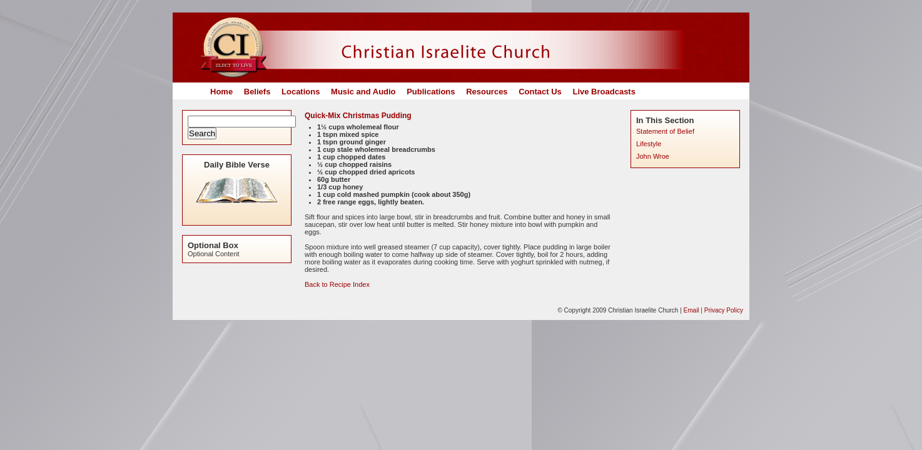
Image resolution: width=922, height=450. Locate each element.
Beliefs (257, 91)
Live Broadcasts (603, 91)
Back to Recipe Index (337, 284)
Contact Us (540, 91)
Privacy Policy (723, 310)
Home (221, 91)
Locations (300, 91)
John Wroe (652, 156)
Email (691, 310)
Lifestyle (648, 144)
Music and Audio (363, 91)
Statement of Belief (665, 131)
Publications (431, 91)
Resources (486, 91)
